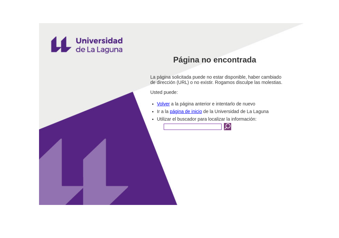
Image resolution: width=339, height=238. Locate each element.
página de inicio (186, 111)
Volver (163, 103)
